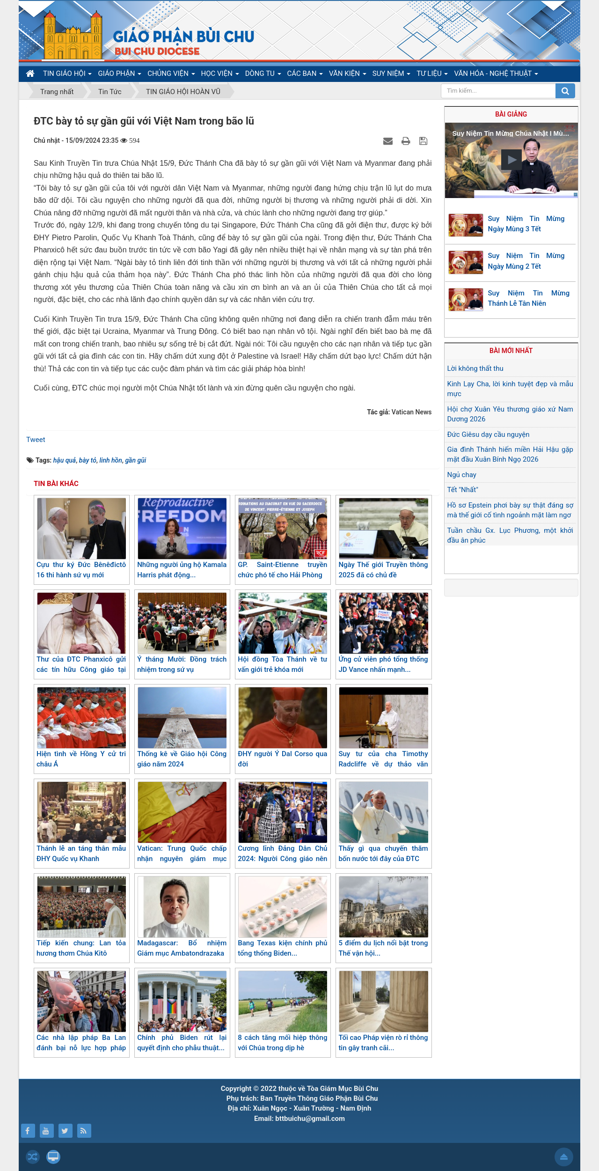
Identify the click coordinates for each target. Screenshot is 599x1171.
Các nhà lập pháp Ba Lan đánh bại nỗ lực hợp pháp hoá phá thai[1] (81, 1017)
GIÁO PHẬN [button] (119, 75)
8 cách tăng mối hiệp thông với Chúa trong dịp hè (282, 1012)
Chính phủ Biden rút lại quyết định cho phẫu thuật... (181, 1012)
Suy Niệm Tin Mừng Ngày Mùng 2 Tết (526, 261)
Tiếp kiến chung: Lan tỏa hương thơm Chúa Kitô (81, 917)
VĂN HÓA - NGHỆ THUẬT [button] (496, 75)
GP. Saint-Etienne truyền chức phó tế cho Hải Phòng (282, 539)
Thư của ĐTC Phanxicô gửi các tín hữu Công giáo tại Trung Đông (81, 638)
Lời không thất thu (475, 368)
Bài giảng (511, 114)
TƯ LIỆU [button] (432, 75)
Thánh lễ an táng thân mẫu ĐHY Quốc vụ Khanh (81, 822)
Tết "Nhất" (462, 490)
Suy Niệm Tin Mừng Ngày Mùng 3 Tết (526, 224)
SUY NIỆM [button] (391, 75)
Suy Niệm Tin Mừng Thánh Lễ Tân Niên (529, 298)
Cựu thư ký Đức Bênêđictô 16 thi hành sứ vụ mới (81, 539)
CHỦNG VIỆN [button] (171, 75)
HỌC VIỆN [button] (220, 75)
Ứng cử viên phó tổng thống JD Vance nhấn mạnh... (383, 633)
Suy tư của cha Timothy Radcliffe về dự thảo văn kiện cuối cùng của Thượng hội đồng (383, 738)
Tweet (35, 439)
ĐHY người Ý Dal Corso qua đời (282, 728)
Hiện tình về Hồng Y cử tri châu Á (81, 728)
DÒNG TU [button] (263, 75)
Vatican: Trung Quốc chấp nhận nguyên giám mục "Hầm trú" (181, 827)
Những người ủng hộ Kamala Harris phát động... (181, 539)
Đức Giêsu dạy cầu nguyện (488, 434)
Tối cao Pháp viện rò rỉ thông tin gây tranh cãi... (383, 1012)
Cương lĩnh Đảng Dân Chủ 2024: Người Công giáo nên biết (282, 827)
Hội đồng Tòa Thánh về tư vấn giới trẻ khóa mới (282, 633)
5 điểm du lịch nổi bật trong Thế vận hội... (383, 917)
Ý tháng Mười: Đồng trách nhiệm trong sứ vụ (181, 633)
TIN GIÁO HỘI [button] (67, 75)
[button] (511, 159)
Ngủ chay (461, 475)
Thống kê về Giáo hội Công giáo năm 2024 (181, 728)
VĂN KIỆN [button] (347, 75)
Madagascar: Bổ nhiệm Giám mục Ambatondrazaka (181, 917)
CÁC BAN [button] (305, 75)
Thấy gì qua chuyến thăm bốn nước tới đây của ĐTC (383, 822)
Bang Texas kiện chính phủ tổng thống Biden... (282, 917)
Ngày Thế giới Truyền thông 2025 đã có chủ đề (383, 539)
